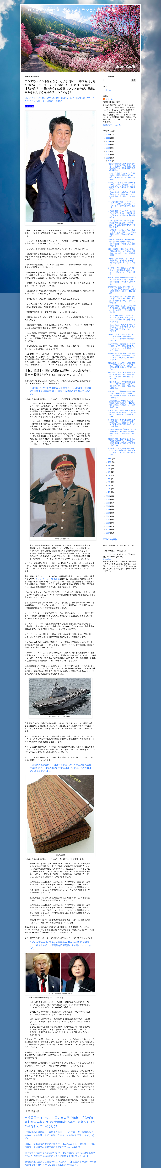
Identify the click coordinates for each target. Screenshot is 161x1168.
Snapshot (107, 559)
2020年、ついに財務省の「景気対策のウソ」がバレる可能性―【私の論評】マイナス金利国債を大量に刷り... (121, 186)
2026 (108, 135)
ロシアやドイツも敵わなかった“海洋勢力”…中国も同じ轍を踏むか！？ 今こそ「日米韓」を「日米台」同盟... (122, 271)
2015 (108, 506)
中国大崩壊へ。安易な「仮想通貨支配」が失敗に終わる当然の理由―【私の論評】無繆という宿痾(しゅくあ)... (122, 366)
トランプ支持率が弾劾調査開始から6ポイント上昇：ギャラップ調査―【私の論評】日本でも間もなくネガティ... (122, 281)
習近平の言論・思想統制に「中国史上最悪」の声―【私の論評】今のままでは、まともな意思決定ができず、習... (121, 347)
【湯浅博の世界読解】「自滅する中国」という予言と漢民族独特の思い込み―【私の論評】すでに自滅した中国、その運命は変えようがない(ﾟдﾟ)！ (60, 1135)
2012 (108, 516)
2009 (108, 526)
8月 (109, 469)
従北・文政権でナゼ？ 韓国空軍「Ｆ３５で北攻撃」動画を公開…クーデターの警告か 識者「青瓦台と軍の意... (121, 319)
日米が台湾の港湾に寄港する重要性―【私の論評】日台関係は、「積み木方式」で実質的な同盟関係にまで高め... (121, 357)
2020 (108, 155)
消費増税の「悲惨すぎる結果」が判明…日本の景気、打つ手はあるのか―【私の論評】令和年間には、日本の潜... (121, 375)
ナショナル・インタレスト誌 (47, 579)
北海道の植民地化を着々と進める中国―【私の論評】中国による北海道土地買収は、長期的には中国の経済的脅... (121, 167)
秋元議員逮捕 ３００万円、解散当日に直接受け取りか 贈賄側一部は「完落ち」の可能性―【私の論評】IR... (121, 214)
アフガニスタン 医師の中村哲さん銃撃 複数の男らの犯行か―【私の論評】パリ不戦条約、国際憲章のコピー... (122, 413)
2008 (108, 529)
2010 (108, 523)
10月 (110, 462)
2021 (108, 151)
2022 (108, 148)
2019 (108, 158)
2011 (108, 520)
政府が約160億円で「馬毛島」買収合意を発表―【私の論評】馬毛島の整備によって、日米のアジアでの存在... (122, 432)
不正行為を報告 (110, 539)
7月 (109, 472)
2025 (108, 138)
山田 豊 (109, 99)
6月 (109, 475)
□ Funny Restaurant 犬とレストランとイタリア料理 (70, 10)
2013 (108, 513)
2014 (108, 510)
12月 (110, 161)
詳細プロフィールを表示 (112, 125)
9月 (109, 465)
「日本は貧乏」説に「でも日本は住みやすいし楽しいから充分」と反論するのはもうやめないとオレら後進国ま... (121, 300)
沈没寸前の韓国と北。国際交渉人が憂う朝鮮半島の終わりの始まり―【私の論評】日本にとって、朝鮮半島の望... (121, 243)
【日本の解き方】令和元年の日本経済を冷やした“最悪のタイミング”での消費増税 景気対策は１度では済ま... (122, 195)
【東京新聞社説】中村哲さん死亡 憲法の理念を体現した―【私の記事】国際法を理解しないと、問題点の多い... (121, 404)
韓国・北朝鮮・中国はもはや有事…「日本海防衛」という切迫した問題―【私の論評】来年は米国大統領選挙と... (121, 252)
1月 (109, 492)
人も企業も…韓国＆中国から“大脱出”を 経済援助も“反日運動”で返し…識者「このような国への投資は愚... (121, 451)
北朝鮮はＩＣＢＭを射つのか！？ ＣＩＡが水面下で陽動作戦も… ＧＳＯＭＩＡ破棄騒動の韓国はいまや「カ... (121, 337)
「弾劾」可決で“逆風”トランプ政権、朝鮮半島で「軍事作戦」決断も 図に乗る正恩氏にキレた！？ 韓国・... (122, 262)
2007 (108, 533)
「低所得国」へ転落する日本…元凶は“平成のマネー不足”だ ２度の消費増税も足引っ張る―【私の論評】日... (122, 233)
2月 (109, 489)
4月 (109, 482)
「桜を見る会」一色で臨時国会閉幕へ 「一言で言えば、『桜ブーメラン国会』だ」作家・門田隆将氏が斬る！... (121, 385)
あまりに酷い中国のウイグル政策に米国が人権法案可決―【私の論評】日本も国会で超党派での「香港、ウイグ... (121, 224)
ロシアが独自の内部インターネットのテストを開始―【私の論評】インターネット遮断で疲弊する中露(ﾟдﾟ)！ (121, 205)
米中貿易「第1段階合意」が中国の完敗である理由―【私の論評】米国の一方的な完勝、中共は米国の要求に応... (122, 309)
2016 (108, 503)
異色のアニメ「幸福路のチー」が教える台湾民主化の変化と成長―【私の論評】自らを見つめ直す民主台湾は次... (121, 394)
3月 (109, 485)
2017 (108, 500)
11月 (110, 459)
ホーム (108, 90)
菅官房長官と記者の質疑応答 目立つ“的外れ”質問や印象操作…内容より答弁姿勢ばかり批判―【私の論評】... (122, 290)
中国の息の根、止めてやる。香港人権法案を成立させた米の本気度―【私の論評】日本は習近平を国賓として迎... (121, 442)
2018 (108, 496)
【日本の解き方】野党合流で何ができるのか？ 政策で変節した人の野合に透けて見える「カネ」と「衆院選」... (121, 328)
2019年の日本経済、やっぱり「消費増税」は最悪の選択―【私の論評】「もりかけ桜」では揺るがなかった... (121, 176)
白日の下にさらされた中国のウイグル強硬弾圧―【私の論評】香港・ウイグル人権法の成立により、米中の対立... (121, 423)
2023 (108, 145)
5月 (109, 479)
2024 (108, 141)
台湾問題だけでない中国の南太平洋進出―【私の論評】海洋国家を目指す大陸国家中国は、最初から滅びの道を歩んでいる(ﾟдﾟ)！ (60, 391)
